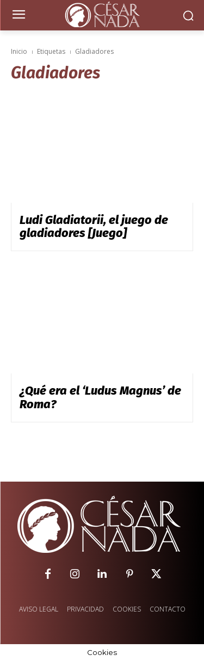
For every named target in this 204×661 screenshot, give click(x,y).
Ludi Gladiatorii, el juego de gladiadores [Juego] (94, 226)
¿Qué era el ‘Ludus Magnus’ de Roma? (100, 397)
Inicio (19, 51)
